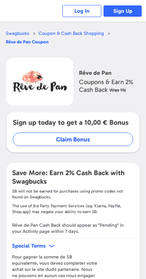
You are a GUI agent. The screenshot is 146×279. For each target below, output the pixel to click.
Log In (82, 11)
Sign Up (122, 11)
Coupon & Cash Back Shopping (71, 33)
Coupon (27, 42)
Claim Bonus (73, 139)
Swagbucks (17, 33)
